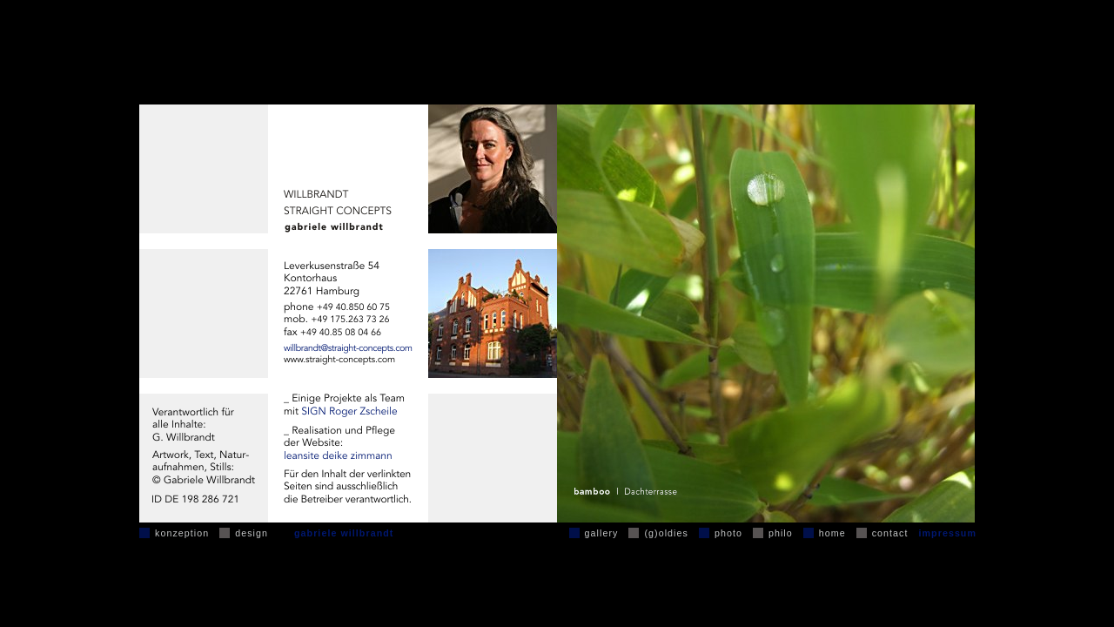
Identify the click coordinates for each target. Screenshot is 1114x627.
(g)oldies (666, 533)
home (832, 533)
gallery (602, 533)
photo (728, 533)
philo (780, 533)
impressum (947, 533)
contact (890, 533)
